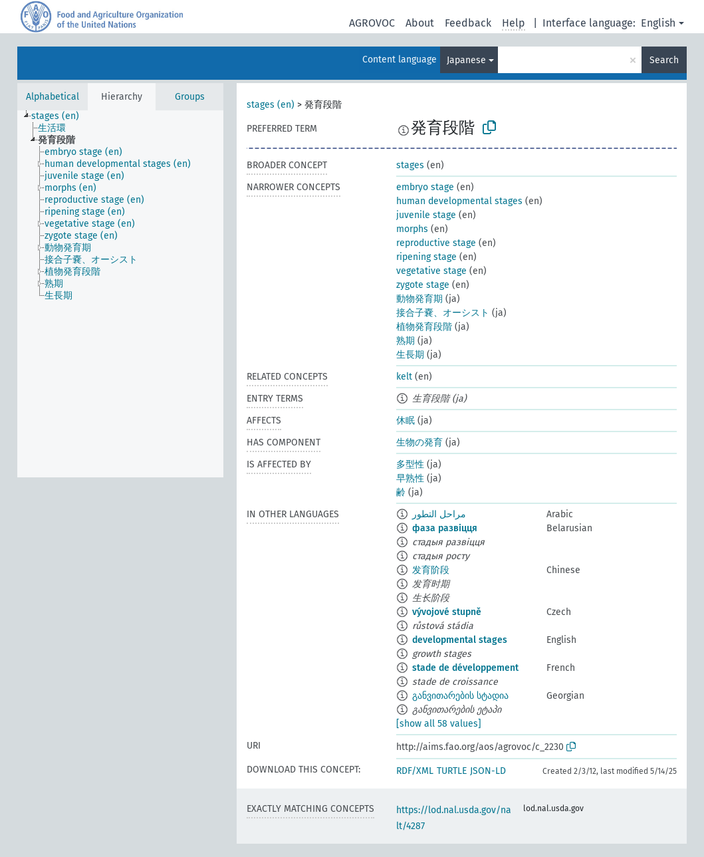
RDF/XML (414, 771)
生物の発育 (419, 442)
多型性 (410, 464)
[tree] (120, 293)
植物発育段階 (424, 326)
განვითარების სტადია (460, 695)
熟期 (405, 340)
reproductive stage (436, 243)
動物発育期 (419, 299)
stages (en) (270, 104)
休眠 (405, 420)
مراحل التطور (439, 514)
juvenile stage (426, 215)
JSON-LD (488, 771)
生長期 (410, 354)
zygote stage (422, 285)
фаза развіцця (444, 528)
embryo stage (425, 187)
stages (410, 165)
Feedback (468, 23)
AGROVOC (372, 23)
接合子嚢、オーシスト (442, 312)
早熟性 (410, 478)
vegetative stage (431, 271)
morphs (412, 229)
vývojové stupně (446, 612)
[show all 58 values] (438, 723)
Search (664, 60)
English (658, 23)
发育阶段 (430, 570)
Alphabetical (52, 96)
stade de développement (465, 667)
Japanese (466, 60)
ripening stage (426, 257)
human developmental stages (459, 201)
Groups (190, 96)
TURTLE (452, 771)
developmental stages (459, 640)
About (420, 23)
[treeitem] (61, 116)
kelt (404, 376)
